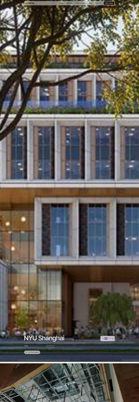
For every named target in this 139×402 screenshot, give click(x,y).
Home (61, 3)
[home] (29, 3)
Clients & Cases (81, 3)
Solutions (69, 3)
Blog (90, 3)
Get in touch (109, 3)
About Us (98, 3)
